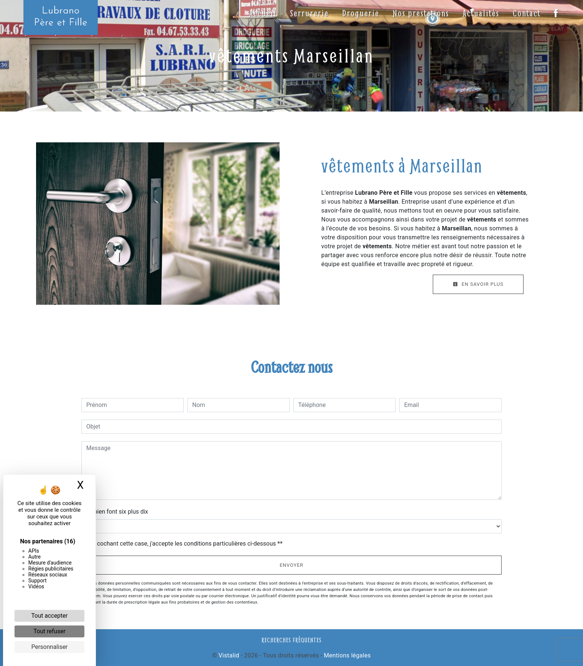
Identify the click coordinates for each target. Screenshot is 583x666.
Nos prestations (420, 13)
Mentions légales (346, 655)
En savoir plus (478, 284)
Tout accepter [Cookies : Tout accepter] (49, 615)
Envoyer (291, 565)
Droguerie (360, 13)
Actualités (480, 13)
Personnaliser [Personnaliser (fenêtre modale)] (49, 646)
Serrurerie (308, 13)
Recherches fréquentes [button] (291, 640)
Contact (526, 13)
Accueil (262, 13)
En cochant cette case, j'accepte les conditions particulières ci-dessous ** (186, 543)
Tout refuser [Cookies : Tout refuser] (49, 631)
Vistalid (229, 655)
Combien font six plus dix (114, 511)
